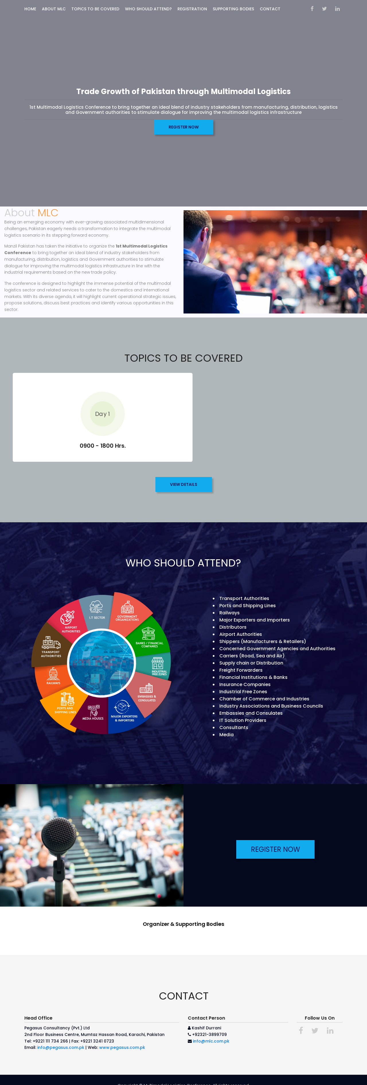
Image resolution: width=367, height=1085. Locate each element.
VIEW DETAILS (183, 476)
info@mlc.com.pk (211, 1032)
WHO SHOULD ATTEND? (148, 9)
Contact (270, 9)
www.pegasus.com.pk (122, 1039)
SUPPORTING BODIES (233, 9)
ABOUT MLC (54, 9)
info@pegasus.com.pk (60, 1039)
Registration (192, 9)
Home (30, 9)
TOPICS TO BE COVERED (95, 9)
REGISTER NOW (184, 127)
